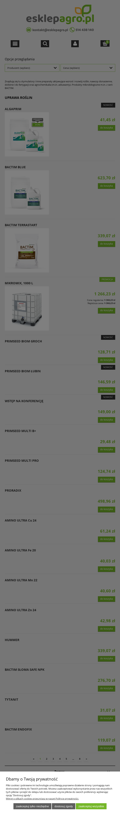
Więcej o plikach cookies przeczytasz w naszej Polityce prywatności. (42, 798)
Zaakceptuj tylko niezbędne (32, 806)
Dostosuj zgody (63, 806)
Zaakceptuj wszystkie (91, 806)
